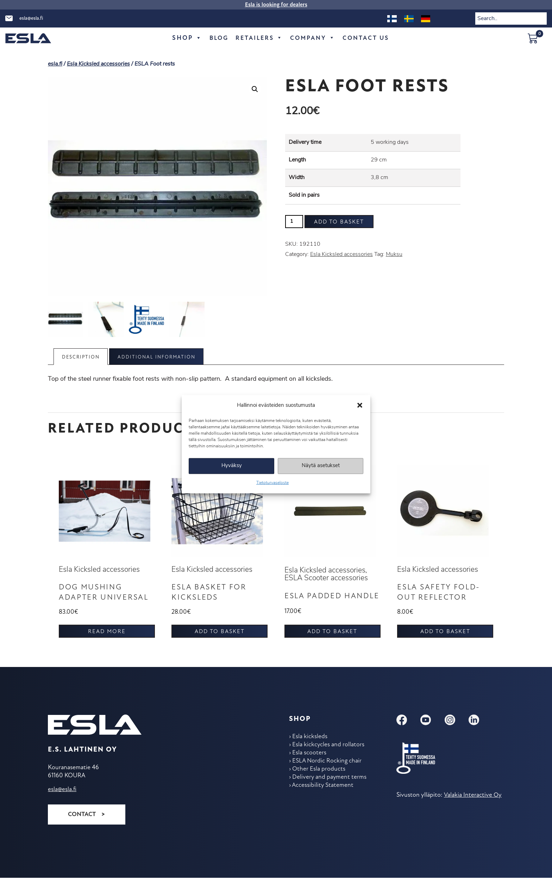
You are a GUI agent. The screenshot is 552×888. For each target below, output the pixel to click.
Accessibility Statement (323, 798)
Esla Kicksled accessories (98, 64)
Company (313, 38)
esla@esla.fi (31, 18)
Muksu (394, 254)
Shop (183, 38)
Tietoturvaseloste (272, 482)
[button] (359, 405)
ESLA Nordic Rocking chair (328, 773)
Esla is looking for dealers (276, 5)
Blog (215, 38)
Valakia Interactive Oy (472, 805)
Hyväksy (231, 466)
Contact (81, 824)
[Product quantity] (294, 221)
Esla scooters (310, 764)
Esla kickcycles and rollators (329, 756)
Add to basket (339, 222)
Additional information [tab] (161, 357)
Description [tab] (82, 357)
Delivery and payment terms (331, 789)
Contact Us (368, 38)
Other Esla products (319, 781)
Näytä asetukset (321, 466)
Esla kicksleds (310, 747)
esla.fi (55, 64)
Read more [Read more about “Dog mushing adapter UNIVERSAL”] (107, 642)
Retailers (258, 38)
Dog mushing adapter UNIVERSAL (93, 598)
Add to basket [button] (220, 642)
